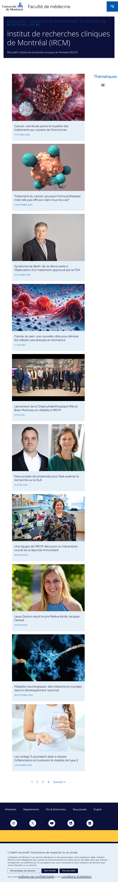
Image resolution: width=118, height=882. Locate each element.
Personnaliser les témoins (24, 870)
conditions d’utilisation (76, 876)
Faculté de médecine (49, 6)
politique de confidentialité (36, 876)
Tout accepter (69, 870)
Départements (31, 809)
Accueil (12, 52)
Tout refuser (50, 870)
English (98, 809)
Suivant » (59, 782)
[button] (103, 84)
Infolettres (10, 809)
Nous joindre (80, 809)
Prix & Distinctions (56, 809)
